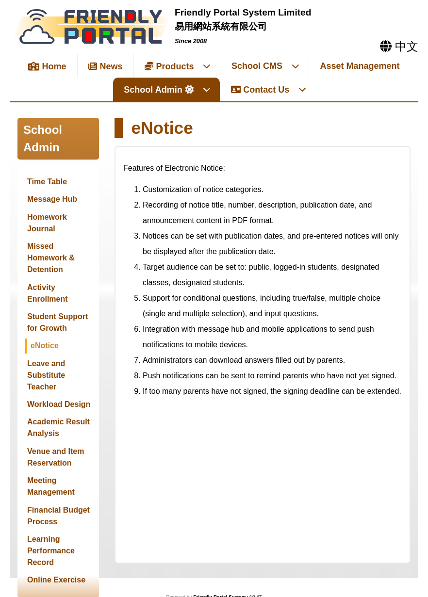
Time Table (47, 181)
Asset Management (360, 66)
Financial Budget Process (58, 516)
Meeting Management (51, 486)
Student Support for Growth (57, 322)
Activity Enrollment (47, 293)
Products (178, 66)
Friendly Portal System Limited (243, 12)
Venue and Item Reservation (55, 457)
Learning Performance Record (51, 550)
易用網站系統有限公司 (221, 26)
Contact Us (269, 90)
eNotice (45, 345)
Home (47, 66)
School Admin (167, 90)
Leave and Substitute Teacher (46, 375)
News (105, 66)
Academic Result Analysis (58, 427)
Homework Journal (47, 223)
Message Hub (52, 199)
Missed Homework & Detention (51, 258)
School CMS (265, 66)
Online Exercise (56, 580)
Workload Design (58, 404)
